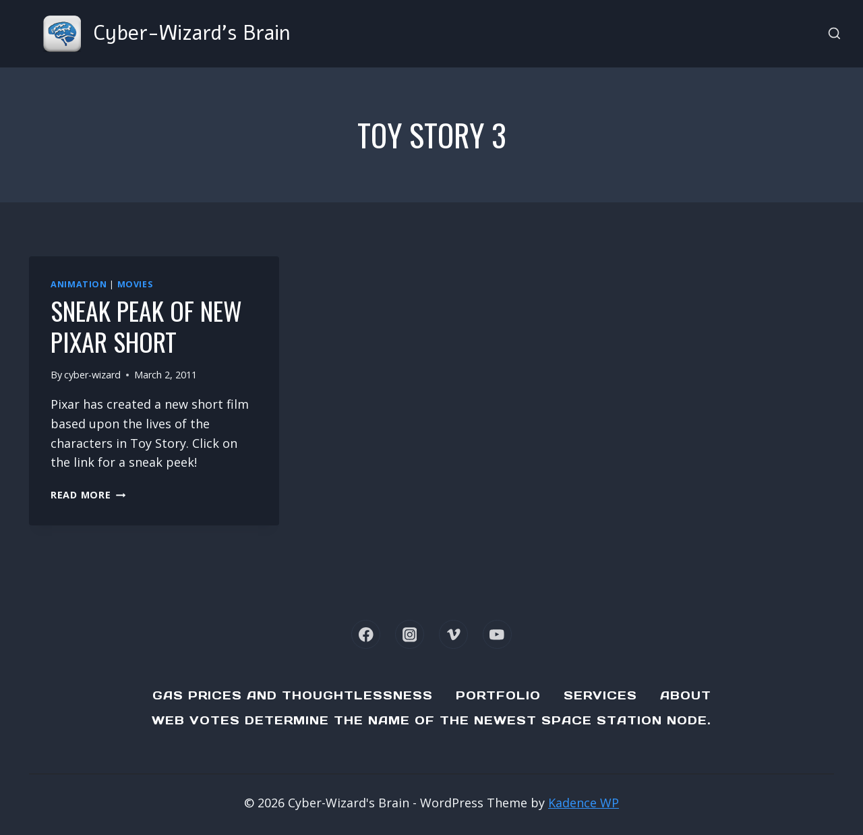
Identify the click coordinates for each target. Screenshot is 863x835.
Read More (88, 494)
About (685, 695)
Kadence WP (583, 803)
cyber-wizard (92, 374)
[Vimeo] (453, 634)
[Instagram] (409, 634)
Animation (79, 284)
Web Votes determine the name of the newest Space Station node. (431, 720)
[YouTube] (497, 634)
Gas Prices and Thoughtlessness (292, 695)
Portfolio (498, 695)
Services (600, 695)
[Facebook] (365, 634)
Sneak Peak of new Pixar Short (146, 325)
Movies (135, 284)
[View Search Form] (834, 34)
